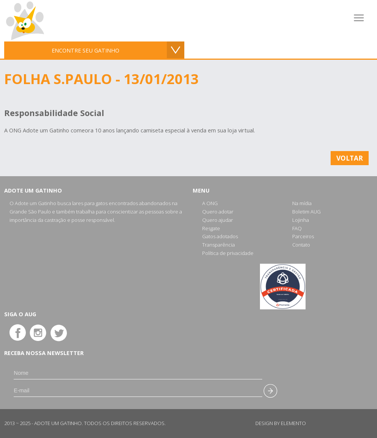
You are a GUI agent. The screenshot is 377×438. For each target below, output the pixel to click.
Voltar (349, 157)
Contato (301, 244)
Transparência (218, 244)
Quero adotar (217, 211)
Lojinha (300, 220)
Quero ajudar (217, 220)
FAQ (297, 228)
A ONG (210, 203)
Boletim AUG (306, 211)
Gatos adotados (220, 236)
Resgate (211, 228)
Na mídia (302, 203)
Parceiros (303, 236)
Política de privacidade (227, 253)
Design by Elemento (280, 423)
